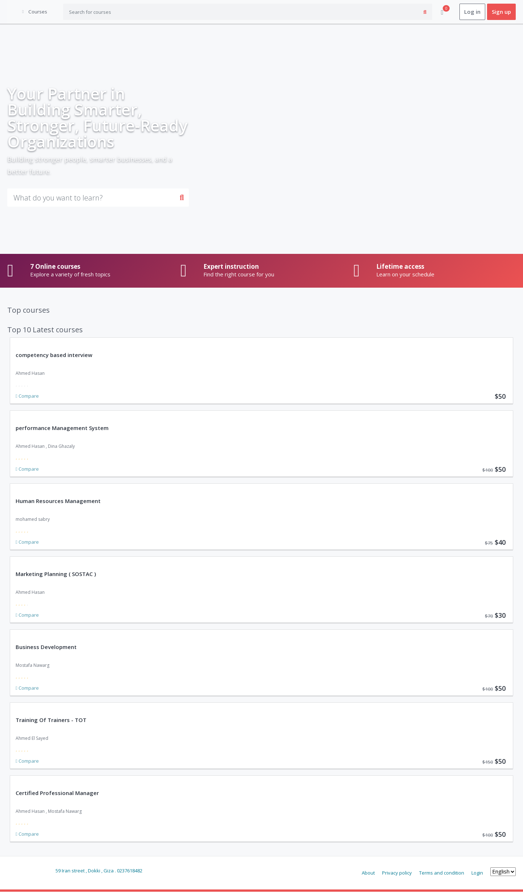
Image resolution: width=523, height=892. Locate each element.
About (368, 872)
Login (477, 872)
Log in (472, 12)
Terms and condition (441, 872)
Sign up (501, 12)
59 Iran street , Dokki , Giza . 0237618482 (99, 870)
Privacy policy (397, 872)
